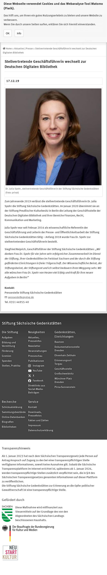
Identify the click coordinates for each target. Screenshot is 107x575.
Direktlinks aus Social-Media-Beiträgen (36, 389)
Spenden (7, 361)
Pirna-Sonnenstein (65, 387)
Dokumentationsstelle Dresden (66, 349)
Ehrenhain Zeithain (65, 355)
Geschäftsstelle (63, 369)
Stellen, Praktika (11, 366)
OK (8, 30)
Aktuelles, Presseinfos (34, 339)
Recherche (9, 402)
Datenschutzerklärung (40, 430)
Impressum (34, 425)
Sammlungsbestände (14, 412)
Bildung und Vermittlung (9, 344)
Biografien (8, 422)
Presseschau (35, 356)
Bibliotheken (9, 427)
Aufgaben (7, 337)
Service (33, 402)
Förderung (7, 351)
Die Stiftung (10, 332)
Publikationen (36, 361)
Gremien (6, 356)
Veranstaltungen (37, 351)
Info (19, 30)
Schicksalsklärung (12, 407)
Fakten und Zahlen (38, 420)
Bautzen (59, 342)
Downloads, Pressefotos (35, 414)
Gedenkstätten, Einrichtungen (65, 334)
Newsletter (34, 346)
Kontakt (32, 407)
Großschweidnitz (64, 374)
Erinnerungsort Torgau (63, 362)
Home (9, 49)
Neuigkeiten (36, 332)
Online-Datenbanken (13, 417)
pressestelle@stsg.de (21, 297)
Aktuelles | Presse (23, 49)
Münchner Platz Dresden (63, 380)
